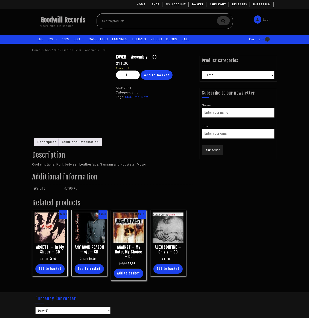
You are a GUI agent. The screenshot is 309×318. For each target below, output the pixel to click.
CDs (79, 39)
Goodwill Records (62, 20)
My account (176, 4)
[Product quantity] (128, 75)
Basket (198, 4)
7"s (53, 39)
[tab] (47, 142)
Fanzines (119, 39)
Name (206, 105)
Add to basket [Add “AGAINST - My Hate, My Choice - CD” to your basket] (128, 273)
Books (171, 39)
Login (261, 19)
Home (141, 4)
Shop (155, 4)
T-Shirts (139, 39)
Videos (156, 39)
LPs (41, 39)
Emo (65, 50)
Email (206, 126)
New (144, 97)
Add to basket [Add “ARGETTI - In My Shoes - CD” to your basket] (50, 269)
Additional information (80, 142)
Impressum (262, 4)
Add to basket (156, 75)
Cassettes (98, 39)
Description (46, 142)
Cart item (256, 39)
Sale (186, 39)
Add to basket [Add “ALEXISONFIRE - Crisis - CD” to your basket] (168, 269)
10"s (65, 39)
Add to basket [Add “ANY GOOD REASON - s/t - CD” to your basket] (89, 269)
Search (223, 20)
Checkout (218, 4)
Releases (239, 4)
